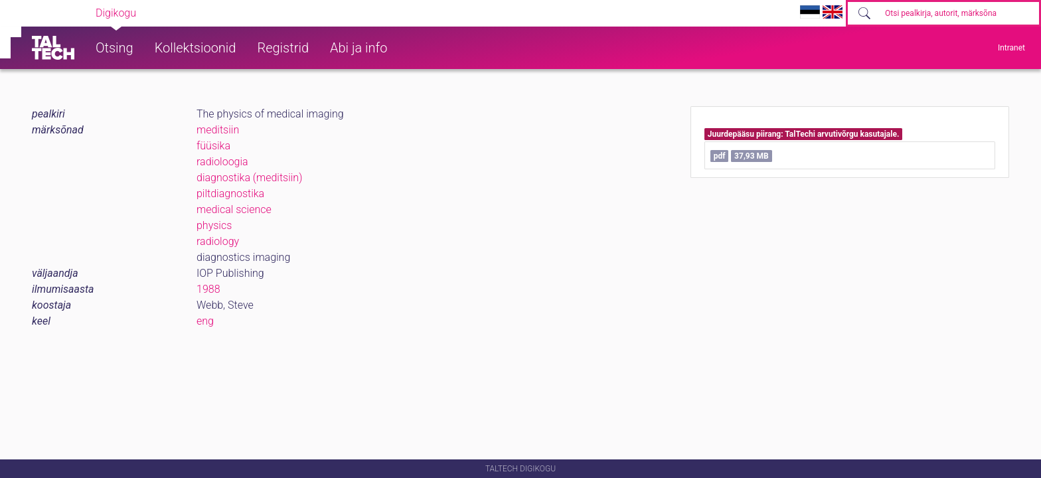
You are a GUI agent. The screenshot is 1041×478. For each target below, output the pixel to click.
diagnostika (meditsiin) (249, 177)
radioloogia (222, 161)
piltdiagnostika (230, 193)
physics (214, 225)
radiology (218, 241)
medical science (234, 209)
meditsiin (218, 129)
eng (205, 321)
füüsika (213, 145)
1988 (208, 289)
